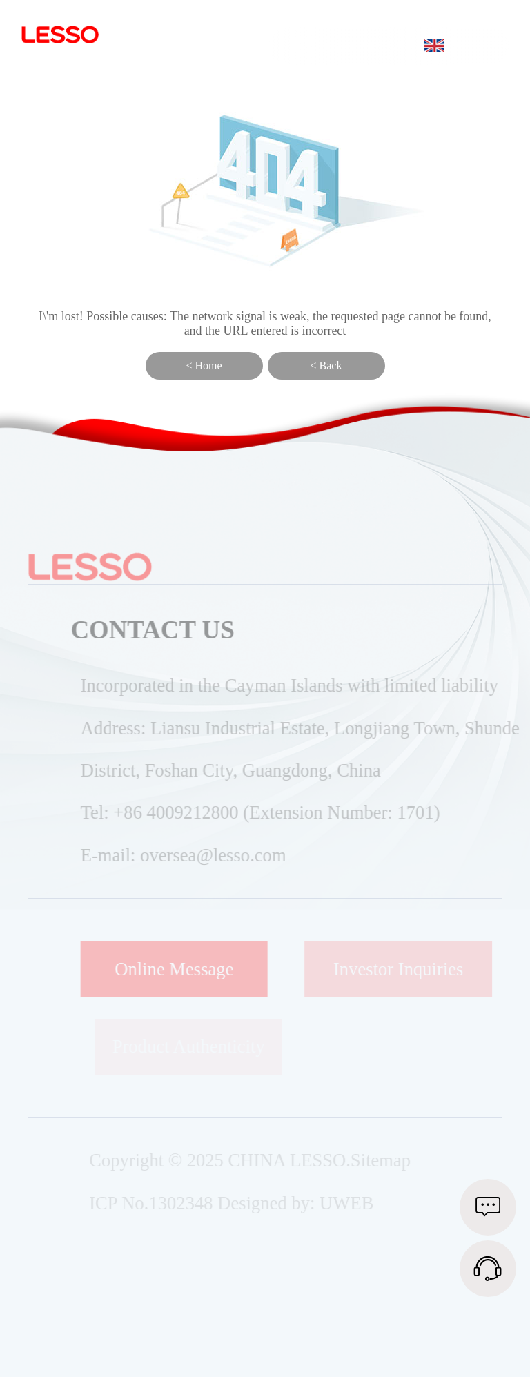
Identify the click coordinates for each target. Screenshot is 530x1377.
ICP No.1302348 (157, 1203)
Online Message (183, 969)
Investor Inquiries (404, 969)
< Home (204, 365)
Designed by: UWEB (302, 1203)
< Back (326, 365)
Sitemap (387, 1160)
